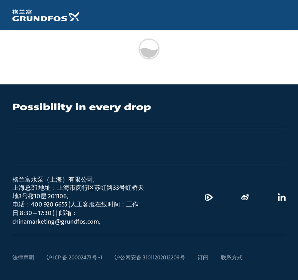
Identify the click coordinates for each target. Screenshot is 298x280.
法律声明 (23, 257)
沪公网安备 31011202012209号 (149, 257)
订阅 (203, 257)
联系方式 (232, 257)
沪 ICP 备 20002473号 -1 (74, 257)
